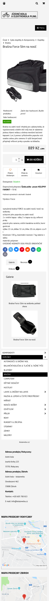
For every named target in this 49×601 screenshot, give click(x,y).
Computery (9, 378)
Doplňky (25, 357)
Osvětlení (26, 409)
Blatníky (8, 370)
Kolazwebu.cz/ (24, 442)
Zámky (7, 431)
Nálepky (8, 435)
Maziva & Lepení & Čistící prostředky (21, 396)
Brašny (7, 374)
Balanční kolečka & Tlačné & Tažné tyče (23, 365)
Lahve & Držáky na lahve (26, 392)
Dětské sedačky (11, 383)
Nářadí (7, 400)
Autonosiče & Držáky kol (16, 361)
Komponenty (25, 353)
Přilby (26, 413)
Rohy (6, 418)
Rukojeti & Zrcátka (13, 422)
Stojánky (8, 426)
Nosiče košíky (26, 405)
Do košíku (34, 159)
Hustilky (8, 387)
